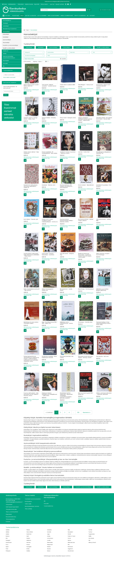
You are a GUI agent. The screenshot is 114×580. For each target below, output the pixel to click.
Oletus (40, 83)
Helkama (29, 562)
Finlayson (8, 573)
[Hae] (88, 10)
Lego (48, 556)
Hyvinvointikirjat (53, 69)
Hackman (29, 556)
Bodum (7, 558)
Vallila (89, 558)
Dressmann (9, 564)
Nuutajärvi (70, 554)
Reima (69, 562)
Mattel (48, 569)
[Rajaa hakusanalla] (45, 81)
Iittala (28, 571)
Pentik (69, 556)
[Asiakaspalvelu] (12, 4)
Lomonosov (50, 560)
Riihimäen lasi (71, 564)
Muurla (49, 571)
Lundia (48, 562)
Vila (89, 562)
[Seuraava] (86, 434)
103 (78, 434)
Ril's (69, 566)
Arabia (7, 556)
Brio (7, 560)
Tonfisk (90, 552)
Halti (28, 558)
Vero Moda (91, 560)
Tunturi (90, 554)
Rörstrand (70, 569)
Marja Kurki (50, 566)
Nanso (48, 573)
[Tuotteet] (7, 15)
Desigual (8, 562)
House (28, 566)
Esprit (7, 569)
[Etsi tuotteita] (65, 10)
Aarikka (7, 552)
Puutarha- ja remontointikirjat (83, 69)
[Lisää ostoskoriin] (25, 115)
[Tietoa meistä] (44, 4)
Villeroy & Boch (92, 564)
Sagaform (70, 571)
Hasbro (28, 560)
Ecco (7, 566)
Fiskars (28, 552)
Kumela (49, 554)
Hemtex (29, 564)
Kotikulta (49, 552)
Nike (69, 552)
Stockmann (71, 573)
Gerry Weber (30, 554)
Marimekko (50, 564)
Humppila (29, 569)
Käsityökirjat (29, 69)
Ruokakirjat (41, 69)
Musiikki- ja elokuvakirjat (103, 69)
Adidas (7, 554)
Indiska (28, 573)
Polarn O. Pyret (71, 558)
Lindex (48, 558)
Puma (69, 560)
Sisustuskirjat (66, 69)
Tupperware (91, 556)
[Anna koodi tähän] (11, 91)
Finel (7, 571)
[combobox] (65, 10)
